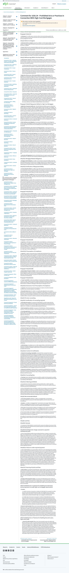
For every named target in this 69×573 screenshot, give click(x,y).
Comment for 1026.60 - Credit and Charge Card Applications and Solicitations (10, 267)
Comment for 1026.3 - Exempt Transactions (9, 68)
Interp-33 (26, 538)
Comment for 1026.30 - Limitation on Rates (10, 163)
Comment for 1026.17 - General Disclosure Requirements (10, 116)
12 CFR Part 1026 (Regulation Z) (20, 12)
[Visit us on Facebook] (4, 550)
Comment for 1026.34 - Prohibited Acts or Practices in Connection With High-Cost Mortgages (10, 178)
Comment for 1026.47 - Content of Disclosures (10, 225)
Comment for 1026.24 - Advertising (8, 142)
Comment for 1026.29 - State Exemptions (9, 160)
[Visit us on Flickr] (13, 550)
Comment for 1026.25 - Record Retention (10, 145)
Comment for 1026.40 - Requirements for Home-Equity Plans (10, 205)
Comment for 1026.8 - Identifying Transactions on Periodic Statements (10, 85)
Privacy (4, 557)
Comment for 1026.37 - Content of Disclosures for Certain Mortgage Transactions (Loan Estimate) (10, 193)
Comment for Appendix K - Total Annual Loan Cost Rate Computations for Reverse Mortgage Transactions (10, 311)
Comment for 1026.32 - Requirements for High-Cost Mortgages (9, 170)
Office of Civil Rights (27, 562)
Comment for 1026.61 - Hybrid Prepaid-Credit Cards (9, 271)
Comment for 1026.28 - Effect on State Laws (10, 156)
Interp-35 (51, 538)
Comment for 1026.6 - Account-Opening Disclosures (10, 78)
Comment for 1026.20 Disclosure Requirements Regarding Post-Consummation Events (10, 127)
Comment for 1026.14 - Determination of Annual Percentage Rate (8, 106)
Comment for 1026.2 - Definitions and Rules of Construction (10, 65)
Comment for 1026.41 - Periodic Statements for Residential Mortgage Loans (10, 209)
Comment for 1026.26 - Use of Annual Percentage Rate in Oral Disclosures (10, 149)
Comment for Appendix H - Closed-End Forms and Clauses (10, 303)
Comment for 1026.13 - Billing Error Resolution (9, 102)
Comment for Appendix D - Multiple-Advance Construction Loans (10, 285)
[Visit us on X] (6, 550)
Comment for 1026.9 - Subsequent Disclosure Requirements (10, 89)
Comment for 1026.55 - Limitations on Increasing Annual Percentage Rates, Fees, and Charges (10, 247)
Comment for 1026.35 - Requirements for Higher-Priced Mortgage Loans (10, 183)
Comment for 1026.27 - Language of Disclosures (10, 153)
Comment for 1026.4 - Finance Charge (9, 72)
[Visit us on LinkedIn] (8, 550)
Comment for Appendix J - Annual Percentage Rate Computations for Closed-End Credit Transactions (10, 307)
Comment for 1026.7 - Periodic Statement (10, 81)
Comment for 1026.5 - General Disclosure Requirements (9, 75)
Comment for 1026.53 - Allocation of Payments (10, 239)
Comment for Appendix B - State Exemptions (10, 278)
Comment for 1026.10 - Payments (10, 92)
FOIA (4, 555)
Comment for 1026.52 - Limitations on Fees (8, 236)
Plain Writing (26, 558)
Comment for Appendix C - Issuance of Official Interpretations (10, 281)
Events (23, 547)
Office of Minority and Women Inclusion (31, 555)
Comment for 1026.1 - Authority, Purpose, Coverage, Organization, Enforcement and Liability (10, 61)
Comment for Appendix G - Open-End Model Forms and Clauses (10, 295)
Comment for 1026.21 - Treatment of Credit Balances (10, 131)
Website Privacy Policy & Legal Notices (10, 558)
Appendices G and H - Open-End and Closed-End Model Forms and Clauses (10, 299)
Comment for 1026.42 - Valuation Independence (10, 213)
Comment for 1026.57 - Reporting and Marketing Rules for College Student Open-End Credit (10, 257)
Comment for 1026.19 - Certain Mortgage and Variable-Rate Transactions (10, 123)
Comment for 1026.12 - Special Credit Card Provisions (10, 99)
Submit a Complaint (62, 4)
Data (4, 560)
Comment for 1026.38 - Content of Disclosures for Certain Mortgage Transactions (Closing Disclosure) (10, 197)
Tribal (25, 565)
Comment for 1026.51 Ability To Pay (10, 232)
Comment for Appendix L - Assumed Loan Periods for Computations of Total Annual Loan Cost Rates (9, 317)
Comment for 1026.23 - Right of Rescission (10, 139)
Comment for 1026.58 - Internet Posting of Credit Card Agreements (10, 260)
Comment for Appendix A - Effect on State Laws (10, 275)
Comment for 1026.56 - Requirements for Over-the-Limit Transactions (10, 252)
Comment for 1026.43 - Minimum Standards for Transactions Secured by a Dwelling (10, 216)
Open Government (6, 562)
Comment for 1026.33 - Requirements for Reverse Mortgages (9, 174)
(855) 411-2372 (64, 0)
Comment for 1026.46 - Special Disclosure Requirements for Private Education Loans (10, 221)
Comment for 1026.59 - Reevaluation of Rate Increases (10, 264)
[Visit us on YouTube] (11, 550)
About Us (5, 547)
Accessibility (26, 560)
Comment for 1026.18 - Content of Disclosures (10, 119)
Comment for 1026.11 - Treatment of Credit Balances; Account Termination (10, 95)
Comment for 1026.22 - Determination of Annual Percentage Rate (8, 135)
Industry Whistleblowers (33, 547)
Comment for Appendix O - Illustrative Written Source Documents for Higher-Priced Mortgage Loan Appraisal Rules (10, 322)
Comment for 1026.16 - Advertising (8, 113)
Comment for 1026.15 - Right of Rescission (10, 110)
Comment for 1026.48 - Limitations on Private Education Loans (10, 228)
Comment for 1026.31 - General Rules (10, 166)
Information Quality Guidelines (9, 563)
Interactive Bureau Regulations (9, 12)
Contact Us (12, 547)
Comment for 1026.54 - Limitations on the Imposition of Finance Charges (10, 243)
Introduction (6, 58)
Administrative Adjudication (29, 557)
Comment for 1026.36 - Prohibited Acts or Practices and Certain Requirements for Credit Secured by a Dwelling (10, 188)
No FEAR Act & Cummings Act (29, 563)
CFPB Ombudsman (45, 547)
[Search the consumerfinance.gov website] (54, 4)
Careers (18, 547)
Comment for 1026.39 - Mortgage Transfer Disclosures (10, 201)
